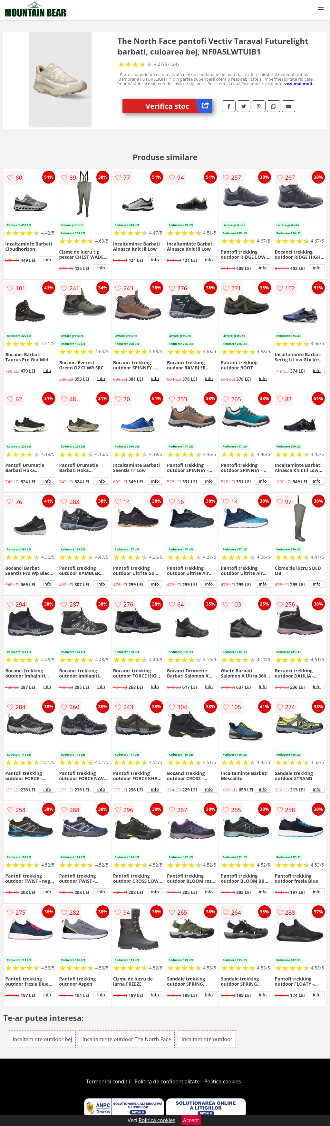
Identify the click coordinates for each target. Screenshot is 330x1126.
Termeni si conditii (108, 1081)
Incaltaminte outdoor (206, 1039)
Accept (191, 1120)
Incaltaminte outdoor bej (42, 1039)
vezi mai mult (298, 83)
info (47, 260)
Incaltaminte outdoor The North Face (126, 1039)
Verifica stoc (179, 106)
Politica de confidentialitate (167, 1081)
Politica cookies (222, 1081)
